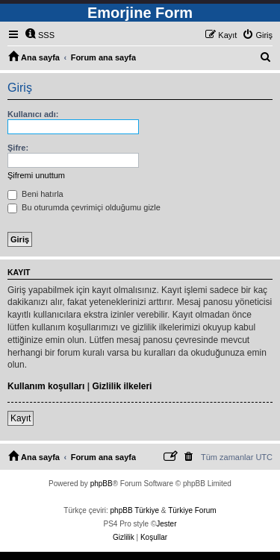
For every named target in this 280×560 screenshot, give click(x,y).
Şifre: (17, 147)
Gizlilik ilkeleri (122, 386)
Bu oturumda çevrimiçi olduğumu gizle (84, 207)
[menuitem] (40, 35)
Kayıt (20, 418)
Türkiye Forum (192, 510)
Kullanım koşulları (45, 386)
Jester (166, 524)
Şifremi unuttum (36, 175)
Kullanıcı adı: (32, 114)
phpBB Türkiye (135, 510)
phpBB (101, 483)
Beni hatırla (35, 193)
